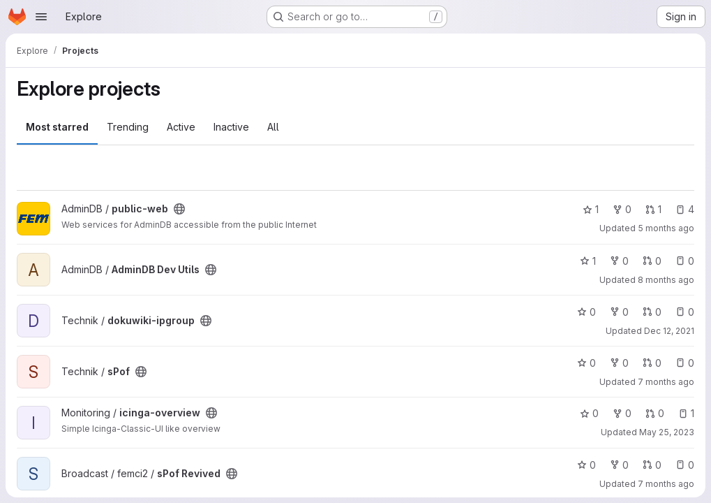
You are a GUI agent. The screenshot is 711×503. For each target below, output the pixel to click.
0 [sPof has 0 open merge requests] (652, 363)
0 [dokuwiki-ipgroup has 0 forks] (619, 312)
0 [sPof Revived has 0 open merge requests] (652, 465)
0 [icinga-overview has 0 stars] (589, 413)
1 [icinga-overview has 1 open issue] (686, 413)
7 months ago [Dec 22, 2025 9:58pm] (666, 484)
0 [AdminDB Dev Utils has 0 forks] (619, 261)
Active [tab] (181, 127)
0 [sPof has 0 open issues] (684, 363)
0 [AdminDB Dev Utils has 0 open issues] (684, 261)
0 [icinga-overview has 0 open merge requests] (654, 413)
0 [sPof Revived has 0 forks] (619, 465)
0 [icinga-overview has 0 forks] (622, 413)
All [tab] (273, 127)
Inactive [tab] (231, 127)
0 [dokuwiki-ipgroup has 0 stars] (586, 312)
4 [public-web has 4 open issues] (684, 209)
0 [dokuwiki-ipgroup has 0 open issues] (684, 312)
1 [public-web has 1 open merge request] (653, 209)
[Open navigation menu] (41, 17)
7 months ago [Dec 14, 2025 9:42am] (666, 382)
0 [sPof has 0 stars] (586, 363)
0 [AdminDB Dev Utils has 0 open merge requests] (652, 261)
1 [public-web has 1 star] (591, 209)
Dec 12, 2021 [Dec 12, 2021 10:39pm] (669, 331)
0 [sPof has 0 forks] (619, 363)
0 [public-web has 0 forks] (622, 209)
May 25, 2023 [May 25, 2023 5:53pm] (666, 432)
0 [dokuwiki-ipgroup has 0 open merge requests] (652, 312)
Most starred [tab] (57, 127)
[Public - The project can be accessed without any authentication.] (179, 208)
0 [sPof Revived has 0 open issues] (684, 465)
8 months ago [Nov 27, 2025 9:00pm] (666, 280)
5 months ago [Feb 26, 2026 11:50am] (666, 228)
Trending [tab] (128, 127)
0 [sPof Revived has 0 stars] (586, 465)
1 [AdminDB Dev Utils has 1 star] (588, 261)
